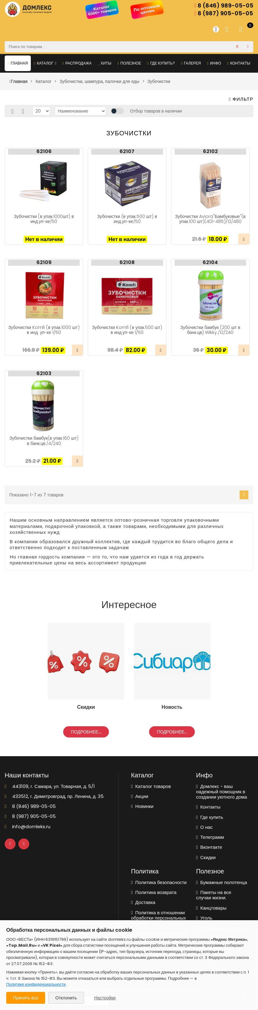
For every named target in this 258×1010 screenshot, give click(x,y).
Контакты (238, 63)
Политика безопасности (159, 882)
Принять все (25, 998)
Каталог (45, 63)
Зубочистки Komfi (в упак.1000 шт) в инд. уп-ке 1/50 (44, 330)
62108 (127, 262)
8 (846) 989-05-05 (223, 5)
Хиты (104, 63)
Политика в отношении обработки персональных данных (158, 918)
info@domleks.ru (27, 826)
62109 (44, 262)
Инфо (214, 63)
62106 (44, 151)
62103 (43, 373)
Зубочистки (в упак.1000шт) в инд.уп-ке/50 (44, 219)
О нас (204, 827)
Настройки (105, 998)
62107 (127, 151)
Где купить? (161, 63)
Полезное (129, 63)
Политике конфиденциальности (36, 984)
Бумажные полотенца (221, 882)
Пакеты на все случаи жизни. (213, 895)
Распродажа (77, 63)
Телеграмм (210, 837)
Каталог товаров (151, 786)
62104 (210, 262)
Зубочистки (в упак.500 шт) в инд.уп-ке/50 (127, 219)
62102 (210, 151)
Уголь (204, 918)
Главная (18, 63)
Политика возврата (153, 892)
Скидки (206, 857)
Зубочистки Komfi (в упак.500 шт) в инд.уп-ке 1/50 (127, 330)
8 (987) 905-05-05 (223, 13)
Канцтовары (211, 908)
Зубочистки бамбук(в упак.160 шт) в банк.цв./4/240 (43, 441)
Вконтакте (209, 847)
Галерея (191, 63)
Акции (139, 796)
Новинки (142, 806)
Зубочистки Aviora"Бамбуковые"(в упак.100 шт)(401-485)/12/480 (210, 219)
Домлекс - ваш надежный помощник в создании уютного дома (221, 792)
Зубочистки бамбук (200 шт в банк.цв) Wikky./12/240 (210, 330)
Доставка (143, 902)
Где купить (209, 817)
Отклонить (66, 998)
